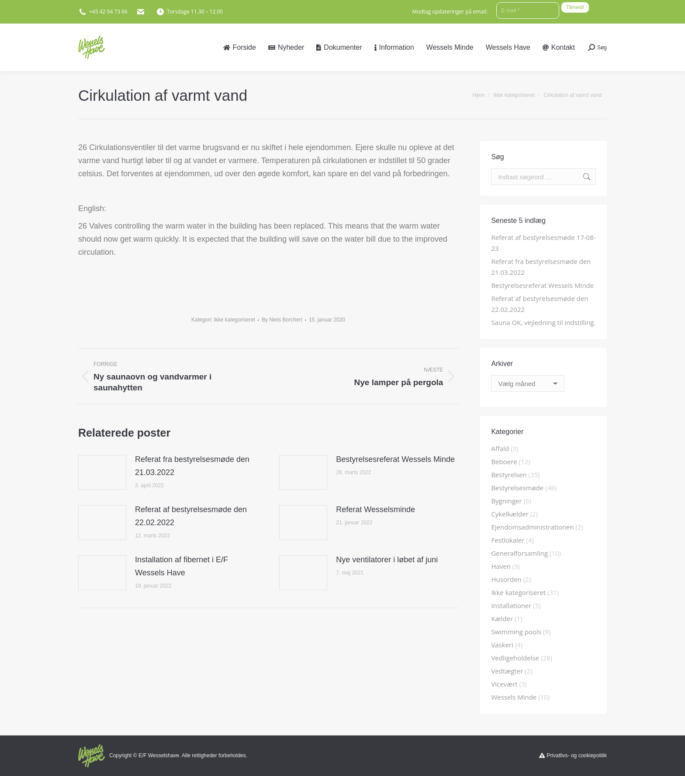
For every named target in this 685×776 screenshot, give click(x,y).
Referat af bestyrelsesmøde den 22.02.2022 (191, 516)
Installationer (511, 605)
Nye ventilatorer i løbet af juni (387, 559)
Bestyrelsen (508, 474)
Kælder (502, 618)
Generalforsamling (519, 553)
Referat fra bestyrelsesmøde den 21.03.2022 (192, 466)
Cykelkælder (509, 513)
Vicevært (504, 684)
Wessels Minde (513, 697)
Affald (500, 448)
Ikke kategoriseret (234, 320)
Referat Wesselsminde (375, 509)
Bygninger (506, 500)
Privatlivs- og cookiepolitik (577, 755)
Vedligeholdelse (515, 657)
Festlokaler (507, 540)
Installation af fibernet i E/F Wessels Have (181, 566)
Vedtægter (507, 671)
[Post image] (102, 472)
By (282, 320)
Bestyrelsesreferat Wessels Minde (395, 459)
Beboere (504, 461)
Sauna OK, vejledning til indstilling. (543, 322)
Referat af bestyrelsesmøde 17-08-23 (543, 243)
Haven (501, 566)
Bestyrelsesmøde (517, 487)
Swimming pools (516, 631)
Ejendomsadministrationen (532, 527)
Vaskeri (502, 644)
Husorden (506, 579)
